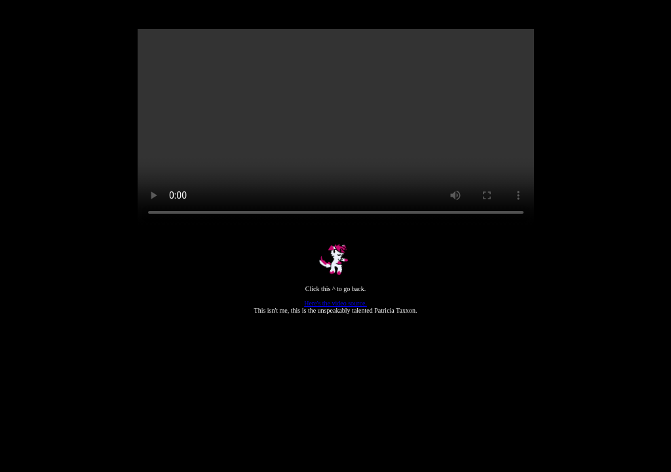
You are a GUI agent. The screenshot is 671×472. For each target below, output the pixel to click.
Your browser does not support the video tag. (336, 128)
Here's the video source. (335, 303)
